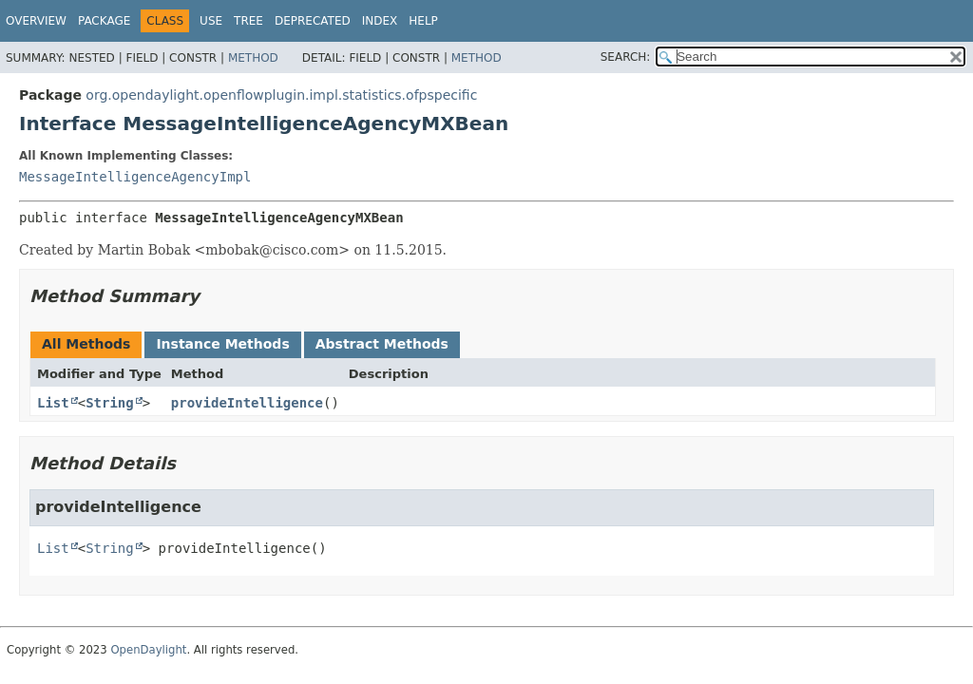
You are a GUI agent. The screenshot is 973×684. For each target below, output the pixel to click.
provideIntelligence (247, 402)
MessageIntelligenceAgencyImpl (135, 176)
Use (211, 21)
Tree (248, 21)
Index (380, 21)
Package (104, 21)
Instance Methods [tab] (222, 344)
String (110, 402)
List (53, 402)
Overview (36, 21)
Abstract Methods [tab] (381, 344)
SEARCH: (626, 57)
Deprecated (313, 21)
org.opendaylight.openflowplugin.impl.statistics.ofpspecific (281, 95)
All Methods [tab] (86, 344)
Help (423, 21)
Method (253, 58)
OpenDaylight (148, 649)
